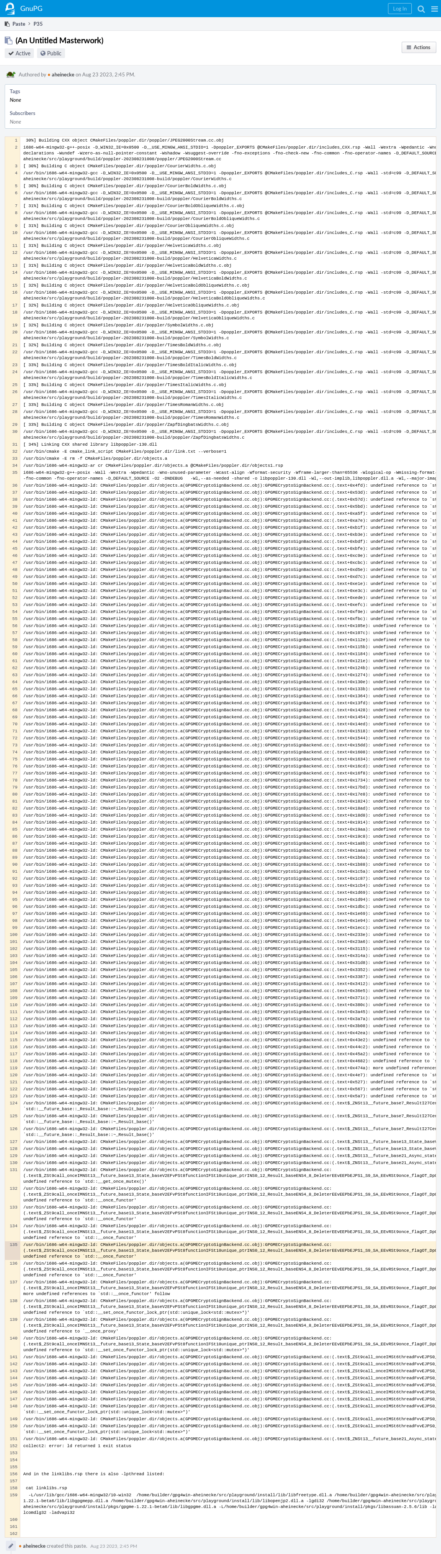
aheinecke (61, 74)
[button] (434, 8)
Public (54, 53)
